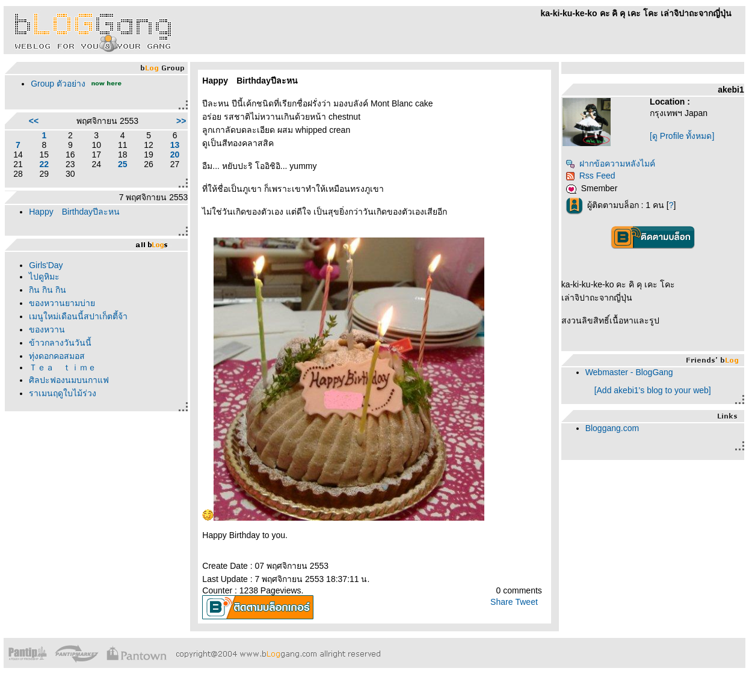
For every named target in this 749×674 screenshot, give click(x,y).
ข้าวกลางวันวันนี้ (60, 343)
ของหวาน (47, 329)
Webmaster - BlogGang (629, 372)
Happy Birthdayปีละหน (74, 211)
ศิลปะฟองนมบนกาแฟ (69, 380)
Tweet (526, 602)
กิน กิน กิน (47, 290)
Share (501, 602)
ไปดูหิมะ (44, 276)
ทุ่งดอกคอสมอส (57, 356)
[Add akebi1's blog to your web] (652, 390)
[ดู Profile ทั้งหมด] (682, 136)
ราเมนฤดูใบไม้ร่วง (62, 393)
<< (34, 121)
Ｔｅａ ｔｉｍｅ (62, 367)
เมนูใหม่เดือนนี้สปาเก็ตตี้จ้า (78, 316)
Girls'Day (46, 265)
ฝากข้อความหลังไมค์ (610, 163)
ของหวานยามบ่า (62, 303)
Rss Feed (590, 175)
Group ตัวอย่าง (58, 83)
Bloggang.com (612, 428)
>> (181, 121)
